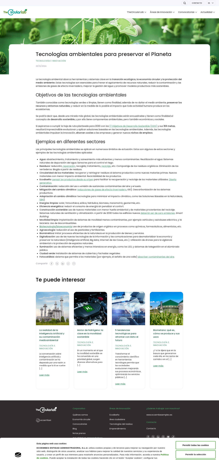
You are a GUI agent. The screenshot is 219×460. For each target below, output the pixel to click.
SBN (42, 199)
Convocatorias (186, 12)
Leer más (44, 375)
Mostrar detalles (45, 454)
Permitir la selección (195, 434)
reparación (69, 166)
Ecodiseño (114, 414)
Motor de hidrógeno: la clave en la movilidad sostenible (90, 333)
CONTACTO (197, 3)
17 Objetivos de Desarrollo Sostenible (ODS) (133, 126)
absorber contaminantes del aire (156, 256)
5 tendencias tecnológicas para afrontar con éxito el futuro (126, 335)
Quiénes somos (80, 414)
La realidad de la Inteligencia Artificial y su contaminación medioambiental (51, 335)
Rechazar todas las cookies (196, 443)
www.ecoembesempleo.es (159, 414)
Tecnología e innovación (51, 60)
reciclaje (106, 166)
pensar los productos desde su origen (72, 179)
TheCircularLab (135, 12)
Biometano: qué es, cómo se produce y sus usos (166, 333)
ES (209, 3)
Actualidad (206, 12)
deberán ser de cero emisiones (158, 213)
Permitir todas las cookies (196, 425)
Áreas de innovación (161, 12)
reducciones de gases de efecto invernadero (101, 189)
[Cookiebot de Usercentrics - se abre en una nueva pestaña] (18, 454)
